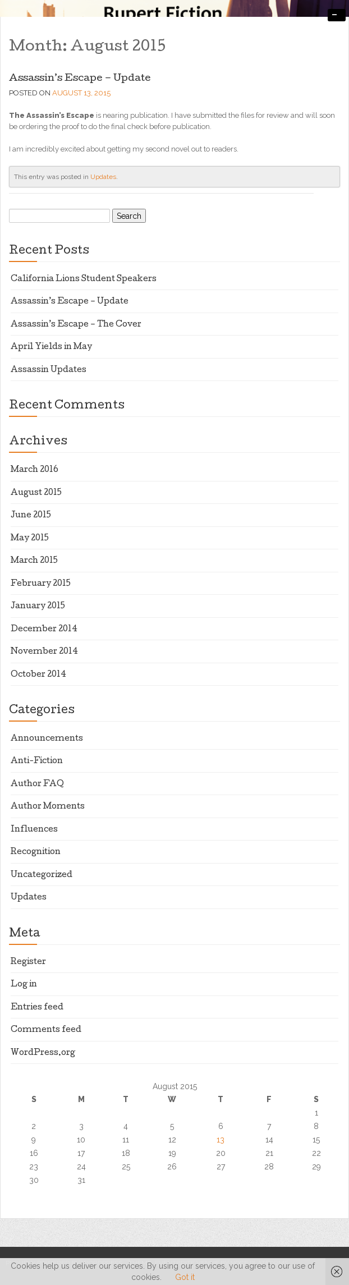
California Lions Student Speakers (84, 279)
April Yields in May (51, 347)
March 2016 (34, 470)
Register (28, 962)
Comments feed (46, 1030)
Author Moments (48, 807)
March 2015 (34, 561)
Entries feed (37, 1008)
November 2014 (44, 652)
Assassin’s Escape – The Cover (76, 325)
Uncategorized (41, 875)
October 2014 (38, 675)
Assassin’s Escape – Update (80, 79)
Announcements (47, 739)
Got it (185, 1277)
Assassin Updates (48, 370)
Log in (24, 985)
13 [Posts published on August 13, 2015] (220, 1139)
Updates (103, 177)
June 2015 (31, 516)
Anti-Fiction (37, 761)
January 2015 (38, 607)
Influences (34, 830)
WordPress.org (43, 1053)
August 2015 (36, 493)
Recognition (36, 852)
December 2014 (44, 630)
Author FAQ (37, 784)
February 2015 (41, 584)
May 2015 (30, 539)
